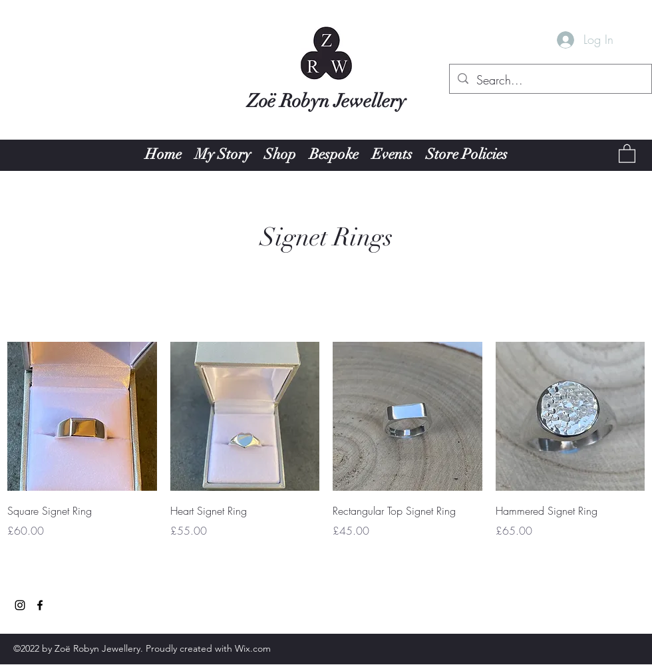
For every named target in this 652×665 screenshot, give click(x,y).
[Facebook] (40, 605)
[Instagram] (20, 605)
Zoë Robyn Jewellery (326, 101)
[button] (627, 153)
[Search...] (549, 80)
